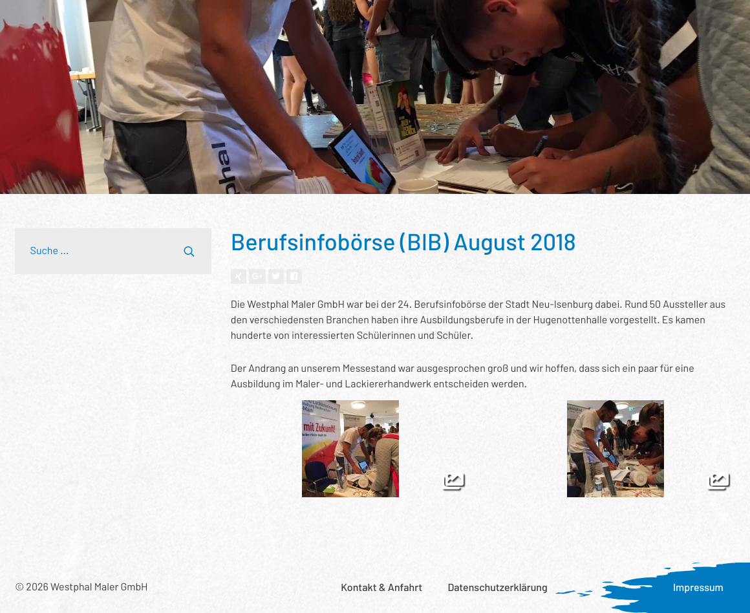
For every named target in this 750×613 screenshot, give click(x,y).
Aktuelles (571, 23)
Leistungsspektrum (114, 23)
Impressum (698, 587)
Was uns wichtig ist (485, 23)
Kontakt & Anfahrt (381, 587)
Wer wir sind (280, 23)
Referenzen (205, 23)
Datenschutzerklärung (497, 587)
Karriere (632, 23)
